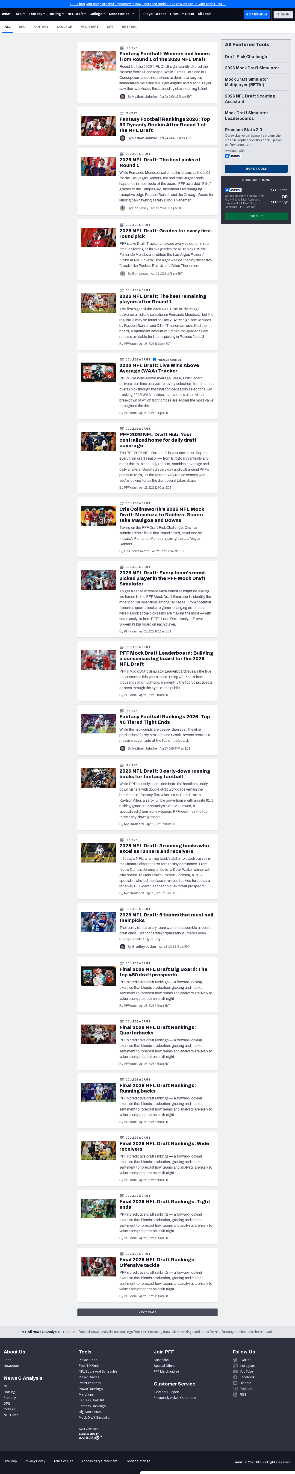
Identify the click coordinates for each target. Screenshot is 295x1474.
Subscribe (161, 1360)
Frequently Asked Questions (175, 1398)
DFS (110, 27)
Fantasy (41, 27)
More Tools (256, 168)
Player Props (88, 1360)
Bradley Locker (144, 946)
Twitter (245, 1360)
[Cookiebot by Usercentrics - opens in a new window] (30, 1465)
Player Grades (89, 1377)
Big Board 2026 (90, 1412)
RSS (243, 1394)
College (64, 27)
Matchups (86, 1394)
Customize (256, 1442)
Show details (71, 1465)
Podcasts (247, 1389)
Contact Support (167, 1392)
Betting (129, 27)
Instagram (247, 1366)
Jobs (7, 1360)
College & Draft (138, 154)
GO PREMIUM (256, 14)
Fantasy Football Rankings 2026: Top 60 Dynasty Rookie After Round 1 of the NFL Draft (164, 125)
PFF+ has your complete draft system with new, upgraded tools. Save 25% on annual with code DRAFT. (148, 4)
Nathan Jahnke (144, 96)
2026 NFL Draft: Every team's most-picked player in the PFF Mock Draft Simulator (162, 578)
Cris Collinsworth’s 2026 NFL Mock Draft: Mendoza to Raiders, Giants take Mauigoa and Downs (161, 515)
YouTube (246, 1371)
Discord (245, 1383)
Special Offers (164, 1366)
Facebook (247, 1377)
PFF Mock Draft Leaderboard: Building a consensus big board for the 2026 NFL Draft (166, 658)
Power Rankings (91, 1389)
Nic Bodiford (134, 824)
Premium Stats (90, 1383)
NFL (22, 27)
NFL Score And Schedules (98, 1371)
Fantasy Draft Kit (91, 1400)
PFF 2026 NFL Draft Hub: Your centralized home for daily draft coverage (157, 440)
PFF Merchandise (166, 1371)
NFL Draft (89, 27)
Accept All (256, 1427)
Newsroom (12, 1366)
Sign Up (256, 216)
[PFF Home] (6, 14)
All (9, 27)
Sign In (283, 14)
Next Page (148, 1312)
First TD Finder (89, 1366)
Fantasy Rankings (92, 1406)
